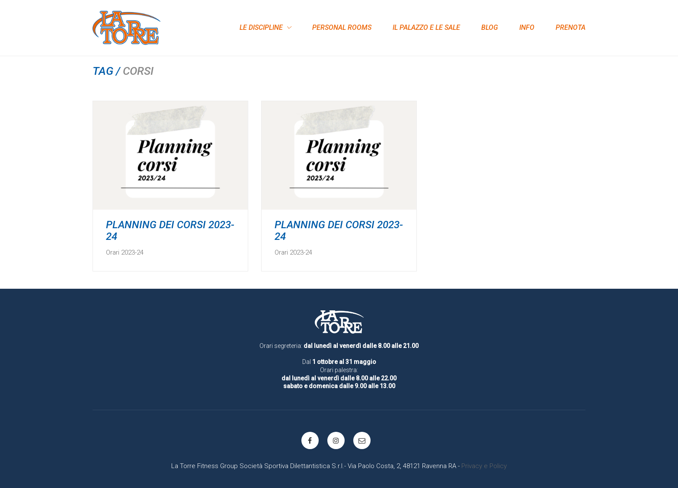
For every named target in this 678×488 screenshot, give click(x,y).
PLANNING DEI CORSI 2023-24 (170, 230)
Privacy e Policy (484, 466)
